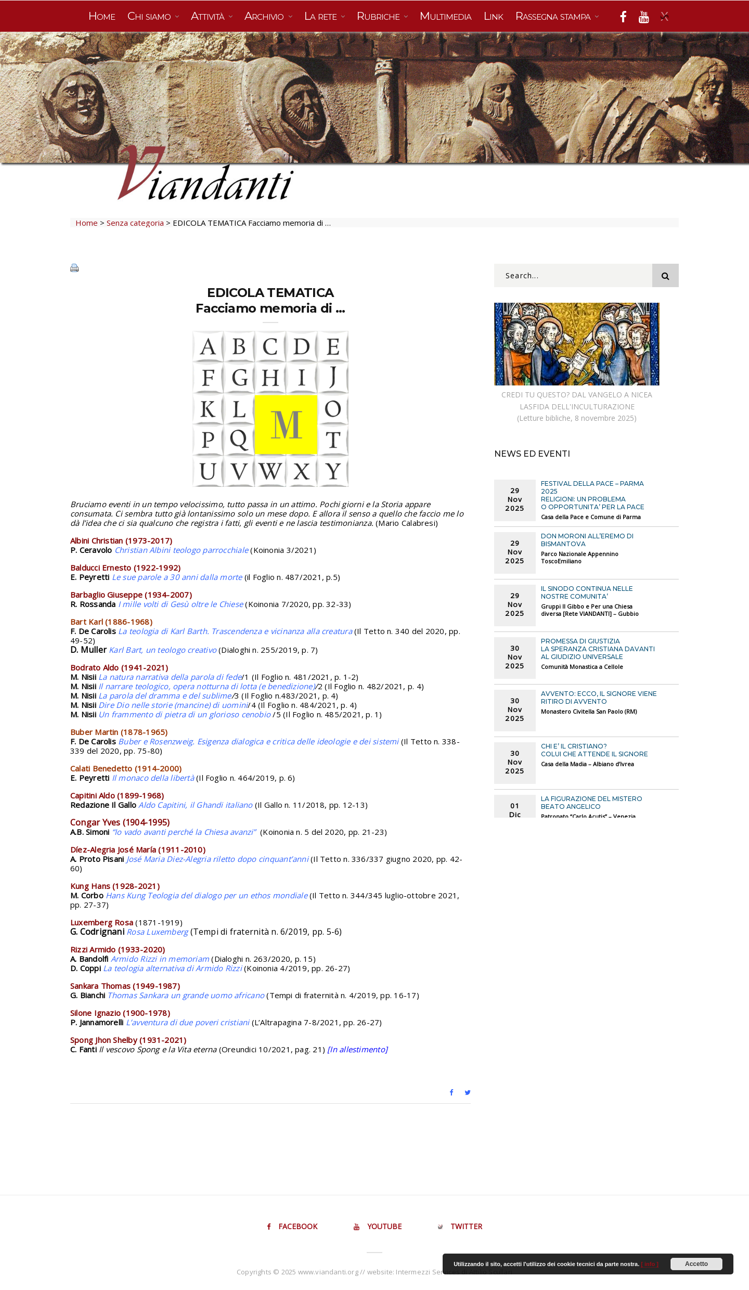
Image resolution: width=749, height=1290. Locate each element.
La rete (321, 15)
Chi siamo (150, 15)
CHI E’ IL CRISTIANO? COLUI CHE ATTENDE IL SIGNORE (594, 750)
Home (101, 15)
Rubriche (379, 15)
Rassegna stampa (554, 15)
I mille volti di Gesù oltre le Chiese (180, 604)
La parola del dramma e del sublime (164, 695)
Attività (209, 15)
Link (493, 15)
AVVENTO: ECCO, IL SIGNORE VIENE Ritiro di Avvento (599, 697)
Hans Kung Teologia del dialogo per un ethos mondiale (206, 895)
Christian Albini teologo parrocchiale (181, 550)
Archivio (265, 15)
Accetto (696, 1264)
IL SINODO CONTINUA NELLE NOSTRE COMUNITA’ (587, 592)
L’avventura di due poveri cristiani (188, 1022)
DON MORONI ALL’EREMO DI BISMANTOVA (587, 540)
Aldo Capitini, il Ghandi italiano (195, 804)
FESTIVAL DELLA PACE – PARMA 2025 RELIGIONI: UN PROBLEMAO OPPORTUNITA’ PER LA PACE (592, 495)
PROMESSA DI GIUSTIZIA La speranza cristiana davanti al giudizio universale (598, 649)
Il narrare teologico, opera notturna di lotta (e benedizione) (206, 686)
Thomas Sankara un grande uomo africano (185, 995)
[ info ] (649, 1264)
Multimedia (445, 15)
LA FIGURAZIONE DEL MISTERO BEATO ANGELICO (591, 802)
